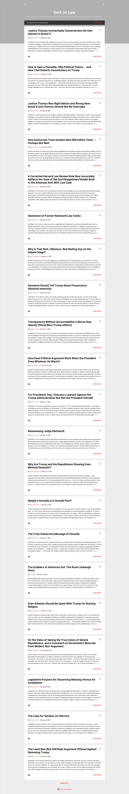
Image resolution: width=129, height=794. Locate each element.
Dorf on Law (64, 12)
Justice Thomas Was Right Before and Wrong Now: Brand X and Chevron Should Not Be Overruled (59, 105)
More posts (64, 783)
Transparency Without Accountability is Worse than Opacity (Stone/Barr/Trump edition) (60, 323)
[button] (100, 30)
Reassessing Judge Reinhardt (46, 431)
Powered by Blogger (64, 789)
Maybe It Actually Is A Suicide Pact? (50, 500)
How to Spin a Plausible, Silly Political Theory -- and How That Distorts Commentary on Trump (59, 68)
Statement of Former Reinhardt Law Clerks (54, 215)
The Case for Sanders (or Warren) (48, 716)
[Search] (104, 5)
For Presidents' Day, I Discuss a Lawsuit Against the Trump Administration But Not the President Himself (60, 396)
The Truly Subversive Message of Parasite (54, 534)
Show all (98, 22)
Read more (97, 56)
